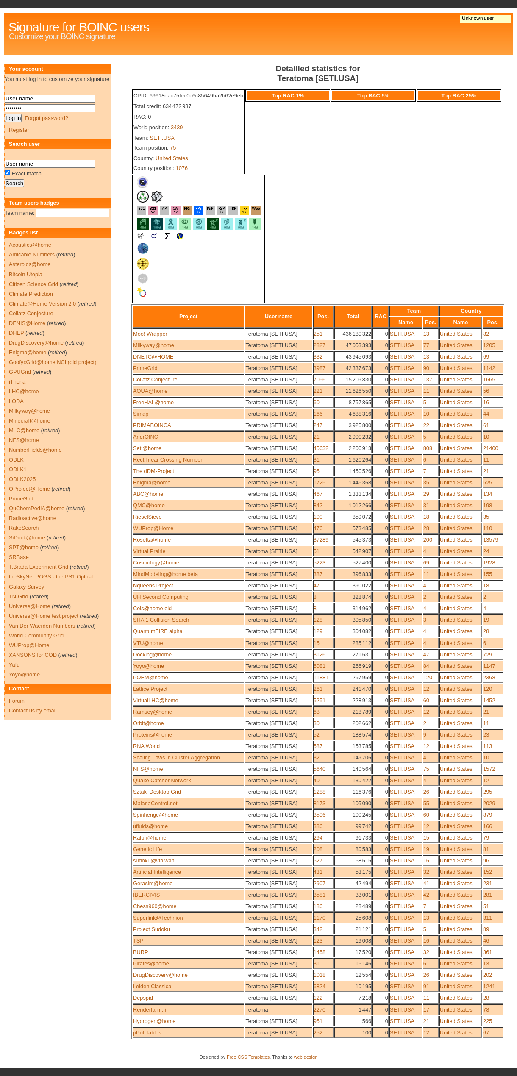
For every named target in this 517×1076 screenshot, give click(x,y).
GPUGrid (20, 372)
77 (426, 345)
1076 (182, 168)
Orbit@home (148, 723)
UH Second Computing (161, 597)
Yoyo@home (148, 666)
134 (487, 494)
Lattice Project (150, 689)
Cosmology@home (156, 562)
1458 (319, 952)
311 (487, 918)
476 (318, 528)
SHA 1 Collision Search (161, 620)
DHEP (16, 333)
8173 (319, 803)
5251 (319, 700)
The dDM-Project (153, 471)
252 (318, 1032)
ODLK (16, 459)
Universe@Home (29, 606)
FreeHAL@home (153, 402)
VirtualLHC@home (155, 700)
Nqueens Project (153, 585)
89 (486, 929)
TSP (138, 940)
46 (486, 940)
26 (426, 792)
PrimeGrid (145, 368)
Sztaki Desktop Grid (157, 792)
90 (426, 368)
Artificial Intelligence (157, 872)
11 (426, 391)
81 (486, 849)
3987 (319, 368)
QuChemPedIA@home (36, 508)
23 (486, 734)
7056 (319, 379)
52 (317, 734)
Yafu (14, 665)
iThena (17, 381)
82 (486, 334)
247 (318, 425)
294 (318, 837)
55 (426, 803)
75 (173, 148)
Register (19, 130)
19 (486, 620)
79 (486, 837)
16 (486, 402)
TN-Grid (18, 596)
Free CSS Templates (248, 1056)
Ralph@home (149, 837)
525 (487, 482)
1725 (319, 482)
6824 (319, 986)
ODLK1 (18, 469)
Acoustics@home (30, 245)
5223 (319, 562)
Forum (17, 701)
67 (486, 1032)
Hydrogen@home (154, 1021)
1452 (489, 700)
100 (318, 517)
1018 (319, 975)
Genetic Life (147, 849)
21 (317, 437)
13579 (490, 540)
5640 (319, 769)
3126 (319, 654)
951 (318, 1021)
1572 (489, 769)
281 (487, 895)
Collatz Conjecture (155, 379)
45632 (321, 448)
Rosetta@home (152, 540)
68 (317, 712)
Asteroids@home (29, 264)
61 (486, 425)
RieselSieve (147, 517)
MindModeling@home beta (165, 574)
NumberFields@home (35, 450)
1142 (489, 368)
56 (486, 391)
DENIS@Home (27, 323)
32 (317, 757)
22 (426, 425)
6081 (319, 666)
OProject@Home (29, 489)
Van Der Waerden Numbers (42, 626)
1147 (489, 666)
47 (317, 585)
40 (317, 780)
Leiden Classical (152, 986)
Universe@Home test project (43, 616)
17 (426, 1009)
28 (426, 528)
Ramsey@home (152, 712)
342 (318, 929)
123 (318, 940)
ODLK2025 (22, 479)
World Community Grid (36, 635)
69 (486, 356)
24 (486, 551)
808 (427, 448)
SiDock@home (27, 537)
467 (318, 494)
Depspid (143, 998)
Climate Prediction (31, 294)
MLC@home (24, 430)
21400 (490, 448)
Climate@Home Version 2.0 (42, 303)
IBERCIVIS (146, 895)
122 (318, 998)
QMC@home (149, 505)
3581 (319, 895)
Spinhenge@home (155, 815)
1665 (489, 379)
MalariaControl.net (155, 803)
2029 (489, 803)
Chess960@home (155, 906)
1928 (489, 562)
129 (318, 631)
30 (317, 723)
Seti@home (147, 448)
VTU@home (148, 643)
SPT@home (24, 547)
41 (426, 883)
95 (317, 471)
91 (426, 986)
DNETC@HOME (153, 356)
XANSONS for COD (33, 655)
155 (487, 574)
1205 (489, 345)
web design (306, 1056)
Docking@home (152, 654)
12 (426, 689)
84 (426, 666)
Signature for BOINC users (78, 27)
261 (318, 689)
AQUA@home (150, 391)
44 (486, 414)
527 (318, 860)
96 (486, 860)
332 (318, 356)
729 (487, 654)
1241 (489, 986)
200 (427, 540)
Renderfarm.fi (149, 1009)
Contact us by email (32, 710)
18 (426, 517)
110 (487, 528)
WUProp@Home (153, 528)
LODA (16, 401)
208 (318, 849)
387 (318, 574)
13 (426, 334)
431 (318, 872)
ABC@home (148, 494)
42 (426, 895)
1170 (319, 918)
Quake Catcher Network (162, 780)
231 (487, 883)
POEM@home (150, 677)
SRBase (19, 557)
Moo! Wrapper (150, 334)
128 (318, 620)
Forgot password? (46, 118)
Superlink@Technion (158, 918)
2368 (489, 677)
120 (427, 677)
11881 (321, 677)
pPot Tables (147, 1032)
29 (426, 494)
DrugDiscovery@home (160, 975)
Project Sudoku (151, 929)
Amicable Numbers (32, 254)
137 (427, 379)
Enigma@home (151, 482)
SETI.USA (162, 138)
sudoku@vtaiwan (154, 860)
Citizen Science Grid (33, 284)
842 (318, 505)
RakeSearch (24, 528)
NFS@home (148, 769)
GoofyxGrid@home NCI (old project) (52, 362)
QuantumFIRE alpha (158, 631)
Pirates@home (151, 963)
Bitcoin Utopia (25, 274)
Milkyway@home (153, 345)
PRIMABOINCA (152, 425)
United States (172, 158)
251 (318, 334)
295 (487, 792)
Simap (140, 414)
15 (317, 643)
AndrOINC (145, 437)
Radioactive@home (32, 518)
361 (487, 952)
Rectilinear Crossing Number (168, 459)
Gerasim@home (152, 883)
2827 (319, 345)
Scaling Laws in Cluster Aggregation (176, 757)
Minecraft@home (29, 420)
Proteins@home (152, 734)
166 (318, 414)
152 (487, 872)
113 (487, 746)
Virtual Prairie (149, 551)
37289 (321, 540)
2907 (319, 883)
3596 (319, 815)
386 (318, 826)
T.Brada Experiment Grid (38, 567)
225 (487, 1021)
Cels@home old (152, 608)
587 (318, 746)
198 (487, 505)
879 (487, 815)
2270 (319, 1009)
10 (426, 414)
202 (487, 975)
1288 (319, 792)
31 (317, 459)
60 (317, 402)
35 (426, 482)
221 (318, 391)
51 (317, 551)
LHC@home (24, 391)
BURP (140, 952)
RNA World (146, 746)
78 (486, 1009)
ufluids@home (150, 826)
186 (318, 906)
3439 (177, 127)
